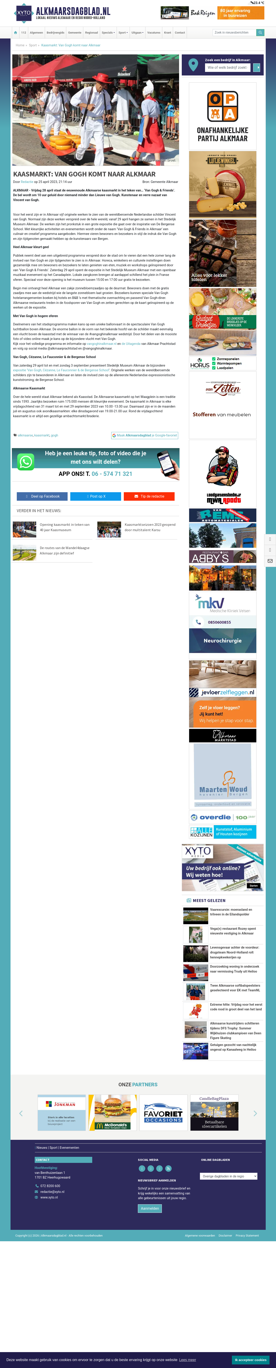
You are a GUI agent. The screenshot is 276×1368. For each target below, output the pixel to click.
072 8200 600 (50, 1292)
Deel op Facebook (42, 496)
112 (23, 32)
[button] (16, 1220)
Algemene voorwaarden (200, 1342)
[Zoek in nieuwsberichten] (235, 32)
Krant (167, 32)
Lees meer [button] (187, 1360)
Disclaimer (225, 1342)
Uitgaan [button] (136, 32)
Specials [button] (107, 32)
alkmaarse (25, 435)
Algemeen (36, 32)
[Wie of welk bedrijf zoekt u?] (228, 67)
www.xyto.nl (49, 1304)
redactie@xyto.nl (52, 1298)
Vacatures (153, 32)
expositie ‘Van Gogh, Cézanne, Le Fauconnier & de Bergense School (61, 370)
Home (20, 45)
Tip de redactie (149, 496)
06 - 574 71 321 (112, 473)
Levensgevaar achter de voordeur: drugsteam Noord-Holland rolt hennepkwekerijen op (234, 952)
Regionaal (91, 32)
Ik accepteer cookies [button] (251, 1360)
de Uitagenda (131, 344)
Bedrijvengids (55, 32)
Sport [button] (122, 32)
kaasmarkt (41, 435)
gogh (54, 435)
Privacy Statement (247, 1342)
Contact (180, 32)
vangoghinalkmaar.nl (102, 344)
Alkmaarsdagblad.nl (73, 11)
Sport (33, 45)
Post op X (96, 496)
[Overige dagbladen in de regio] (228, 1282)
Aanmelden (150, 1315)
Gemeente (74, 32)
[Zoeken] (260, 32)
